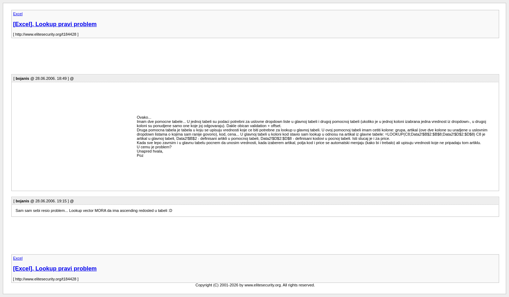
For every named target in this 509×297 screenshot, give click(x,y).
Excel (18, 14)
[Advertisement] (140, 58)
